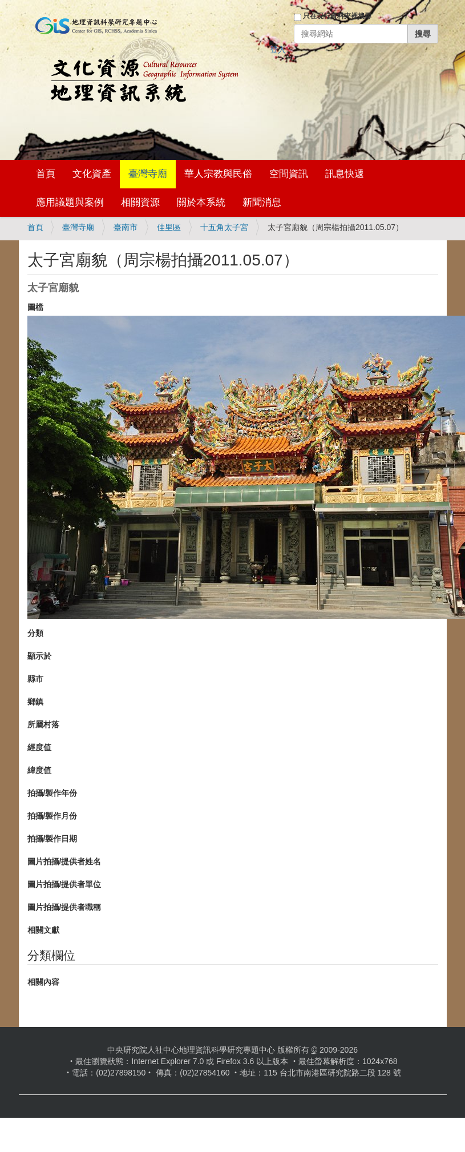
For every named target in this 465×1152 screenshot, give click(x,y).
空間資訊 (288, 173)
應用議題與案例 (70, 202)
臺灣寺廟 (147, 173)
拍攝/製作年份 (52, 792)
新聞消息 (261, 202)
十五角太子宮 (224, 227)
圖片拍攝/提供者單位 (64, 884)
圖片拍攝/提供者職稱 (64, 907)
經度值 (39, 747)
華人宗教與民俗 (218, 173)
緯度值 (39, 770)
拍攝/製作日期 (52, 838)
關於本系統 (201, 202)
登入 (278, 49)
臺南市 (126, 227)
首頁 (45, 173)
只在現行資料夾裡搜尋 (337, 16)
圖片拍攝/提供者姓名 (64, 861)
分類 (35, 633)
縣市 (35, 678)
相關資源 (140, 202)
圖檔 (35, 307)
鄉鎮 (35, 701)
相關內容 (43, 981)
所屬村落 (43, 724)
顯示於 (39, 655)
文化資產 (91, 173)
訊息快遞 (344, 173)
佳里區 (169, 227)
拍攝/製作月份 (52, 815)
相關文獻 (43, 930)
